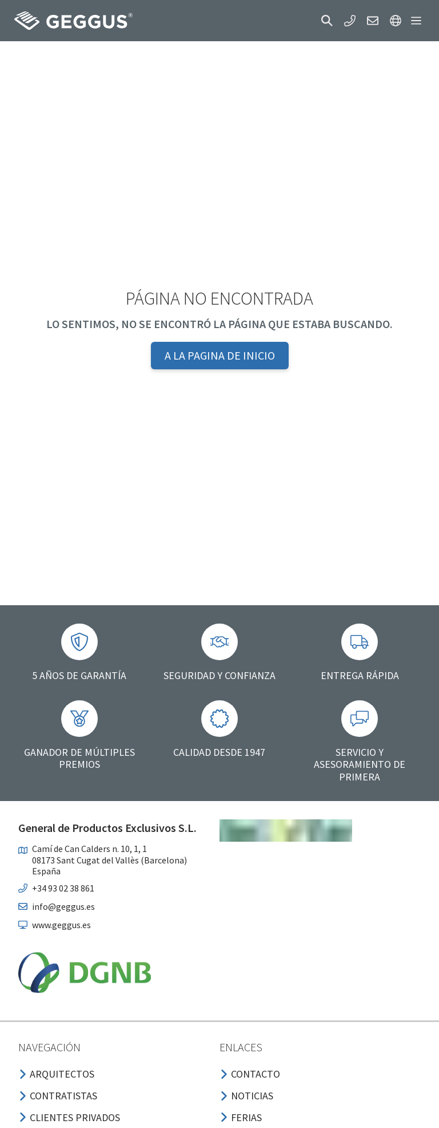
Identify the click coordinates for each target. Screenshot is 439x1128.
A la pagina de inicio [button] (220, 355)
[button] (327, 20)
